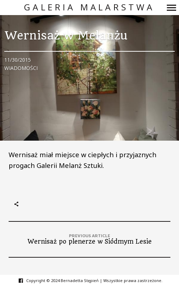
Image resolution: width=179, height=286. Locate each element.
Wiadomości (21, 68)
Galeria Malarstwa (89, 7)
